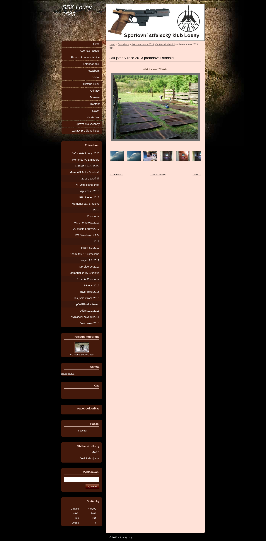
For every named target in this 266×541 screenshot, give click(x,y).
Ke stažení (93, 117)
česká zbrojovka (89, 458)
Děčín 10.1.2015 (89, 310)
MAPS (95, 452)
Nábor (96, 110)
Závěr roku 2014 (89, 323)
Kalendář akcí (91, 64)
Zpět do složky (158, 174)
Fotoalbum (123, 44)
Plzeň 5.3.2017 (90, 247)
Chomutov (93, 216)
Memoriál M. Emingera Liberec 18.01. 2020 (85, 162)
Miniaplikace (67, 373)
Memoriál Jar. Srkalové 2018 (85, 206)
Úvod (112, 44)
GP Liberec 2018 (89, 197)
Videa (96, 77)
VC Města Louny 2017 (85, 228)
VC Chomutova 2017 (86, 222)
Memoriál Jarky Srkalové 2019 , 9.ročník (84, 175)
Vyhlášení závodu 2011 (85, 316)
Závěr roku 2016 (89, 291)
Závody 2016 (91, 285)
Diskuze (95, 97)
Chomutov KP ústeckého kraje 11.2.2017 (84, 257)
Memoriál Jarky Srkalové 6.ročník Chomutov (84, 276)
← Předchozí (116, 174)
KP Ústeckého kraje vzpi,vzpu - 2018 (87, 188)
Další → (196, 174)
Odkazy (95, 90)
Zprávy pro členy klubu (86, 130)
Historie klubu (91, 84)
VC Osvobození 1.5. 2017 (87, 238)
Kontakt (95, 104)
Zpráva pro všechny (88, 123)
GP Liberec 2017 (89, 266)
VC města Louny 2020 (85, 153)
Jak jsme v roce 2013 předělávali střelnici (153, 44)
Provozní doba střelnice (85, 57)
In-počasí (82, 430)
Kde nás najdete (90, 50)
